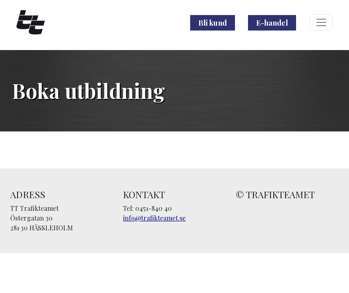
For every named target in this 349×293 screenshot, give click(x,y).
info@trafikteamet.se (154, 218)
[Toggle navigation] (321, 22)
